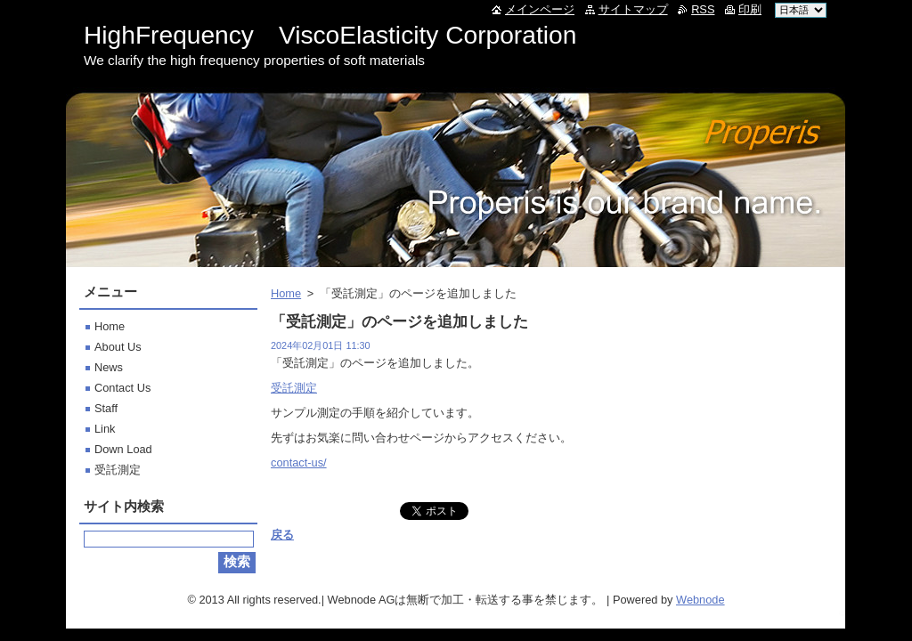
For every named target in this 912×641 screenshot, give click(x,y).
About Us (118, 346)
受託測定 (294, 387)
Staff (106, 408)
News (108, 367)
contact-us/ (299, 462)
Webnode (700, 599)
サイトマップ (633, 9)
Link (104, 428)
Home (286, 293)
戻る (282, 534)
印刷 (749, 9)
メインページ (539, 9)
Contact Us (122, 387)
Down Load (123, 449)
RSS (702, 9)
